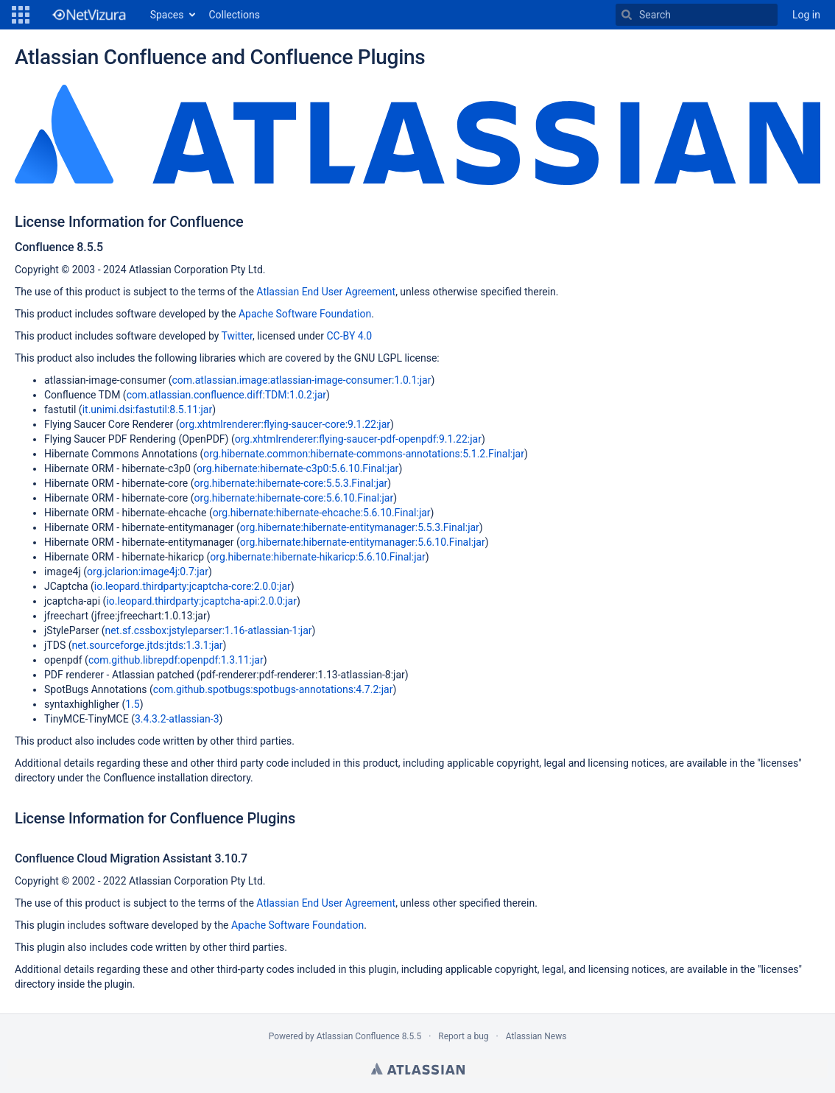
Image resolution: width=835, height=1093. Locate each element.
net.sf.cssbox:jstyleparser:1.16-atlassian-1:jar (208, 630)
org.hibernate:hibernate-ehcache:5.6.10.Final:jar (322, 513)
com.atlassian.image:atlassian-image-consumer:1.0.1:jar (301, 380)
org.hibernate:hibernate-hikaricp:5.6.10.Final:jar (318, 557)
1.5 (132, 704)
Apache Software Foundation (305, 314)
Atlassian (418, 1068)
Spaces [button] (167, 15)
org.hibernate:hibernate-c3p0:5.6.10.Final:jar (297, 468)
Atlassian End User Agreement (325, 292)
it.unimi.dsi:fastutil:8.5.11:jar (147, 409)
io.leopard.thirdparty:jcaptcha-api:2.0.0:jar (201, 601)
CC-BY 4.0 (349, 336)
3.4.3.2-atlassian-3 (177, 719)
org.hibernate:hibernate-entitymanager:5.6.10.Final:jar (362, 542)
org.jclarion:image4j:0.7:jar (147, 571)
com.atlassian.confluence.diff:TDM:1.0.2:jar (226, 395)
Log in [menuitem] (806, 15)
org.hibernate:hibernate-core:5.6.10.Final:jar (294, 498)
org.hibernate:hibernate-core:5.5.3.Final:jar (291, 483)
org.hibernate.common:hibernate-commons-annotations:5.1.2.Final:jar (363, 454)
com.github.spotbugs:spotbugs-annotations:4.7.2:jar (273, 689)
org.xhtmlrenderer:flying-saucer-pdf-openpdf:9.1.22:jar (358, 439)
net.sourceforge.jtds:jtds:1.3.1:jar (146, 645)
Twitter (237, 336)
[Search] (627, 15)
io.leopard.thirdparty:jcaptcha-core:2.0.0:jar (192, 586)
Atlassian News (536, 1036)
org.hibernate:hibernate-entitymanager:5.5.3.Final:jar (359, 527)
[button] (20, 14)
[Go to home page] (88, 14)
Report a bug (463, 1036)
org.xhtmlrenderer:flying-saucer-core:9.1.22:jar (285, 424)
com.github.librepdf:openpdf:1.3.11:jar (176, 660)
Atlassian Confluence (358, 1036)
